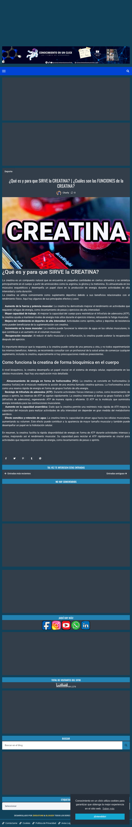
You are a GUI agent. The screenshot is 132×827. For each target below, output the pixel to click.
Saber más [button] (108, 808)
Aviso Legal (65, 823)
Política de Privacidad (44, 823)
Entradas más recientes (18, 473)
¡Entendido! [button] (100, 816)
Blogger (50, 816)
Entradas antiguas (117, 473)
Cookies (24, 823)
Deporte (8, 171)
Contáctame (9, 823)
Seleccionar (10, 806)
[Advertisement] (66, 21)
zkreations (38, 816)
